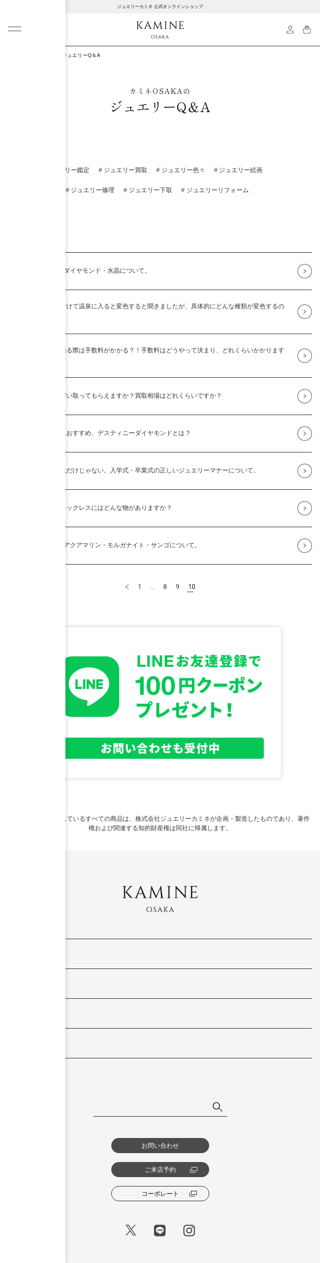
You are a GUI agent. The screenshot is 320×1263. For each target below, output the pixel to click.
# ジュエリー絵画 (238, 170)
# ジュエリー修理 (90, 190)
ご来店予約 (171, 1169)
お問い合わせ (160, 1145)
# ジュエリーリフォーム (215, 190)
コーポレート (169, 1193)
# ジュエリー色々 (180, 170)
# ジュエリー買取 (122, 170)
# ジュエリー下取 (147, 190)
